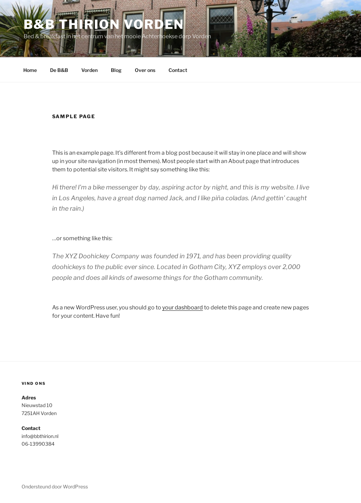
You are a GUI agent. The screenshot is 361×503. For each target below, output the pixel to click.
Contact (178, 70)
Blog (116, 70)
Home (30, 70)
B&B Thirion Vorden (104, 24)
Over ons (145, 70)
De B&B (59, 70)
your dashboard (182, 307)
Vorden (89, 70)
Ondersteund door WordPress (55, 486)
